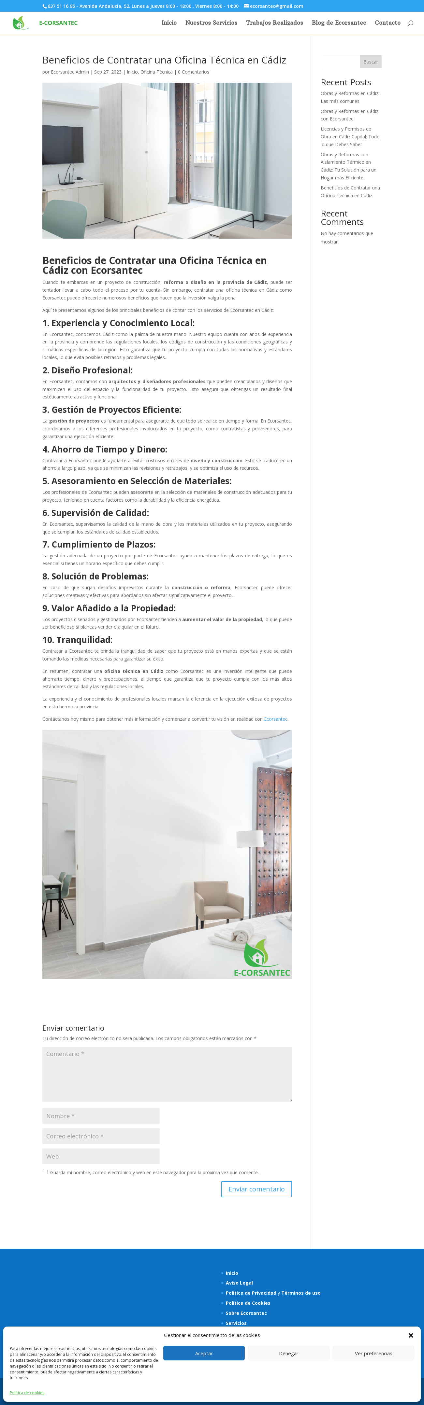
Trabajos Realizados (274, 23)
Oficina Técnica (156, 72)
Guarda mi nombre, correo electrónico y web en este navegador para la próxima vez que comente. (154, 1172)
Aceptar (204, 1353)
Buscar (370, 62)
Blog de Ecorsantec (339, 23)
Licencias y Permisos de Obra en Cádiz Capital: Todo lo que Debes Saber (350, 136)
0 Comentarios (193, 72)
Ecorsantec (275, 719)
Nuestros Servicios (211, 23)
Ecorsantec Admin (70, 72)
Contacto (388, 23)
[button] (411, 1335)
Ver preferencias (373, 1353)
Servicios (236, 1323)
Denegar (289, 1353)
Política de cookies (27, 1393)
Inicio (169, 23)
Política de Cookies (248, 1303)
